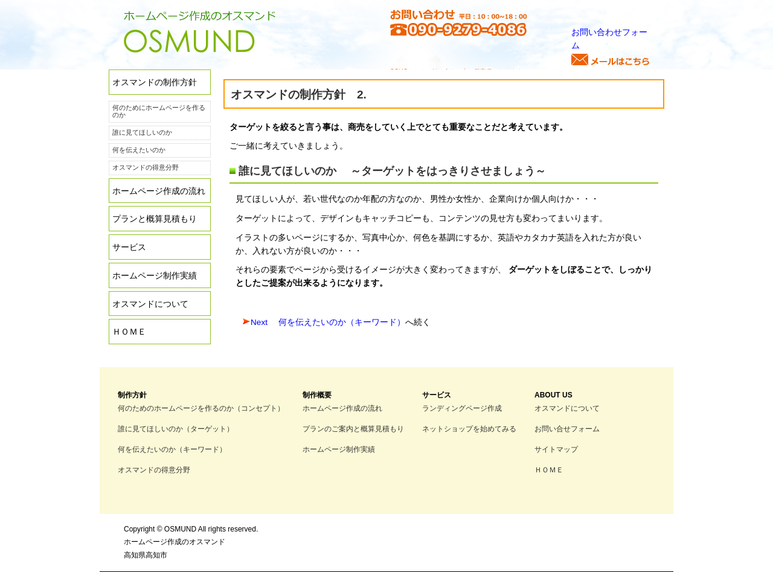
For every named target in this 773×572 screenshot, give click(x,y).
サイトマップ (556, 449)
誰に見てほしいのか (142, 132)
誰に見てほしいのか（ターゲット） (176, 428)
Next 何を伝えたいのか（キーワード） (328, 322)
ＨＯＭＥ (129, 331)
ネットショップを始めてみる (469, 428)
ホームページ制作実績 (154, 275)
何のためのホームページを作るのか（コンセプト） (201, 408)
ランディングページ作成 (462, 408)
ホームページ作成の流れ (158, 191)
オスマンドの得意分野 (145, 167)
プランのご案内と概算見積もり (353, 428)
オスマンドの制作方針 (154, 82)
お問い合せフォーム (567, 428)
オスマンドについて (150, 304)
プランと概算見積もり (154, 218)
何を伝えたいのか (138, 149)
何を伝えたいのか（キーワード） (172, 449)
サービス (129, 247)
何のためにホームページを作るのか (158, 111)
